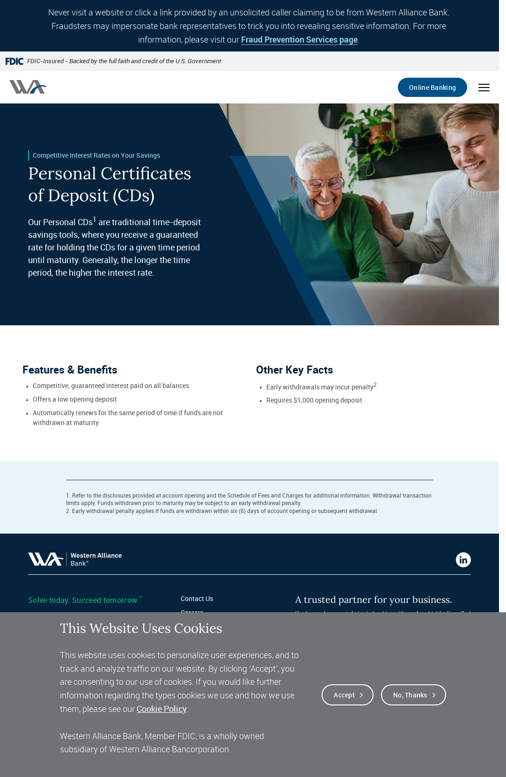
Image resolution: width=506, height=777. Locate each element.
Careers (192, 612)
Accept (344, 700)
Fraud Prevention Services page (299, 39)
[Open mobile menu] (484, 87)
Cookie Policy (162, 714)
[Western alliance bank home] (27, 87)
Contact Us (197, 598)
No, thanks (410, 700)
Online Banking (432, 87)
